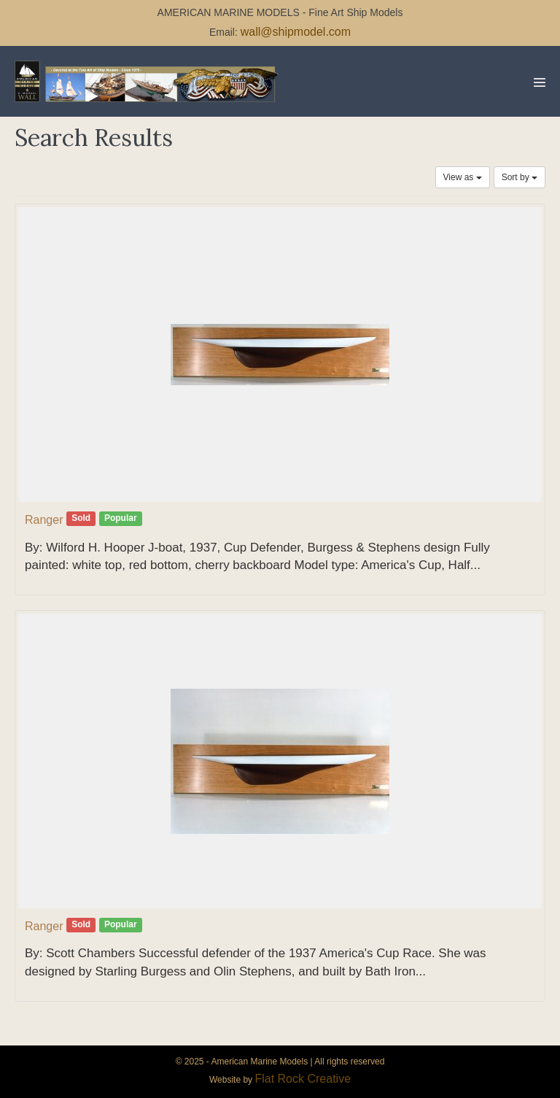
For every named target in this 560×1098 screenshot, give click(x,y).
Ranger (44, 520)
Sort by (519, 177)
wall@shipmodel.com (296, 32)
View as (462, 177)
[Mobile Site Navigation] (539, 82)
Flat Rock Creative (302, 1078)
